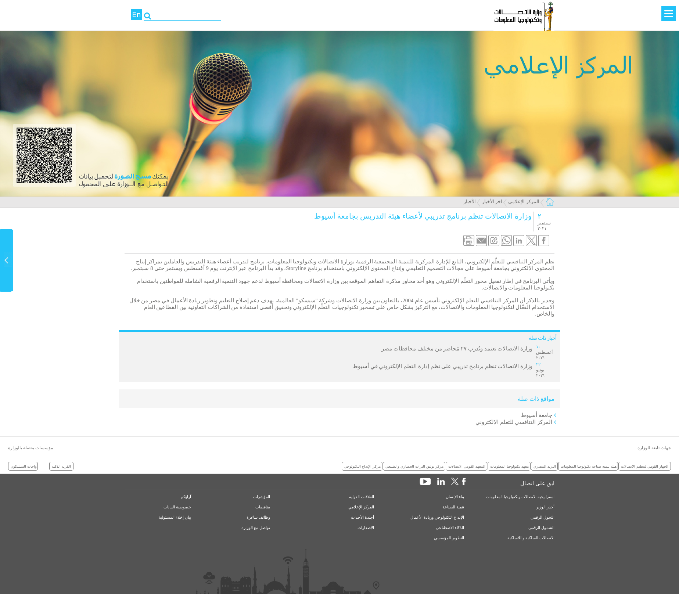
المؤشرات (261, 497)
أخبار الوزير (545, 507)
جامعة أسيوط (536, 415)
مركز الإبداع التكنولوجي (362, 466)
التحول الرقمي (542, 517)
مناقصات (262, 507)
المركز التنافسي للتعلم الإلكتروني (513, 422)
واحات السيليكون (24, 466)
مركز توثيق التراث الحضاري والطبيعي (414, 466)
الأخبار (470, 201)
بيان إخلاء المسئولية (175, 517)
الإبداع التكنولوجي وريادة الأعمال (437, 517)
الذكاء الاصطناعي (450, 528)
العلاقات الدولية (361, 497)
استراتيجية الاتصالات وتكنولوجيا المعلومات (520, 497)
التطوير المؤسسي (449, 538)
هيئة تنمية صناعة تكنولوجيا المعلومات (589, 466)
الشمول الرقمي (541, 528)
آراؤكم (186, 497)
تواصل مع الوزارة (255, 528)
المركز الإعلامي (523, 201)
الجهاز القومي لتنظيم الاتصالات (644, 466)
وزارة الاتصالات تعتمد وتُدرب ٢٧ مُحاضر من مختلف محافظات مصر (456, 349)
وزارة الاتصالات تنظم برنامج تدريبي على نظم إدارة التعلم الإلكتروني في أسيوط (442, 366)
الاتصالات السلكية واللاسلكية (530, 538)
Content (6, 260)
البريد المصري (545, 466)
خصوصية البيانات (177, 507)
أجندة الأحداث (362, 517)
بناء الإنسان (455, 497)
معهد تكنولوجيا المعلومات (509, 466)
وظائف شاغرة (258, 517)
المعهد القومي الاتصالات (466, 466)
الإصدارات (366, 528)
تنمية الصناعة (453, 507)
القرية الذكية (61, 466)
